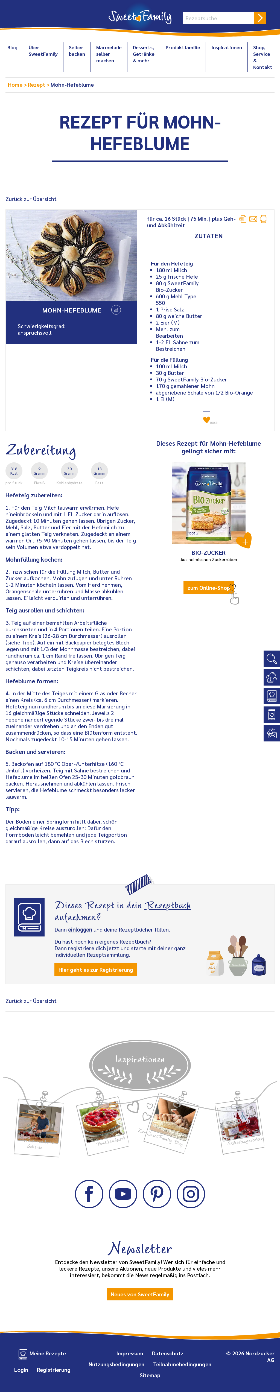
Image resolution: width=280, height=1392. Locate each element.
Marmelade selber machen (109, 53)
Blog (12, 47)
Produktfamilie (183, 47)
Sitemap (150, 1375)
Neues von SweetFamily (140, 1294)
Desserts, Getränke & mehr (143, 53)
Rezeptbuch (167, 904)
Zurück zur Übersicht (31, 198)
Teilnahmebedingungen (182, 1364)
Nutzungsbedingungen (116, 1364)
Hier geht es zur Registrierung (96, 969)
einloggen (80, 929)
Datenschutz (167, 1353)
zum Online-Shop (209, 587)
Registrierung (54, 1369)
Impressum (129, 1353)
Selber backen (77, 50)
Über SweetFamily (43, 50)
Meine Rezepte (48, 1353)
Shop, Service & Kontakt (262, 57)
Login (21, 1369)
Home (16, 84)
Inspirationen (226, 47)
